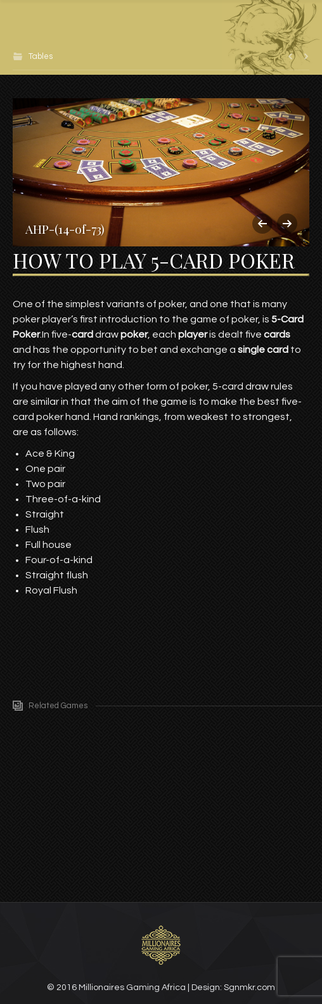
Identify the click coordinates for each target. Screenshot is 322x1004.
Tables (41, 56)
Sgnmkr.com (249, 987)
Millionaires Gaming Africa (132, 987)
